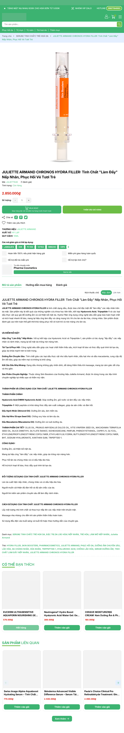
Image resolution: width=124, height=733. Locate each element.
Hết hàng (21, 627)
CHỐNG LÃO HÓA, (85, 549)
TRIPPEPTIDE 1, (49, 549)
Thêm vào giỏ (62, 627)
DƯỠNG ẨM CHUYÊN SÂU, (107, 545)
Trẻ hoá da (42, 30)
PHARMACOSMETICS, (49, 545)
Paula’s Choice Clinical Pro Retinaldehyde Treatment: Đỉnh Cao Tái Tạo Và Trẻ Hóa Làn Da (101, 694)
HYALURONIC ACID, (66, 549)
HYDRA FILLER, (14, 545)
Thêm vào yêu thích (13, 223)
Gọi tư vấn (67, 272)
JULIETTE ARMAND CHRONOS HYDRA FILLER (52, 552)
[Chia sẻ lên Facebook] (16, 217)
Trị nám (30, 30)
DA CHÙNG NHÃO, (20, 549)
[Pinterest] (21, 217)
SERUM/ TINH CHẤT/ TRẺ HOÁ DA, (29, 534)
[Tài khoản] (106, 17)
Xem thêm (62, 718)
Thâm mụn (55, 30)
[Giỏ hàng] (114, 17)
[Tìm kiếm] (119, 24)
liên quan (20, 643)
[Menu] (119, 16)
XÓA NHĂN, (35, 549)
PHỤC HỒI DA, (87, 545)
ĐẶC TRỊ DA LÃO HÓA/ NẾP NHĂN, (62, 534)
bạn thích (18, 564)
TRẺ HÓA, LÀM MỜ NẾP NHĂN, (95, 534)
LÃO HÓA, (6, 549)
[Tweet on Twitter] (25, 217)
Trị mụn (20, 30)
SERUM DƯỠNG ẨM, (104, 549)
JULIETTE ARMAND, (70, 545)
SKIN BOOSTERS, (30, 545)
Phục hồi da (8, 30)
